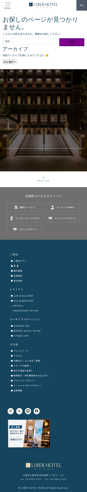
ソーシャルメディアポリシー (28, 385)
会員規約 (18, 275)
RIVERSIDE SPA (21, 325)
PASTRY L (19, 305)
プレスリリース (21, 350)
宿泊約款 (18, 280)
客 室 (16, 265)
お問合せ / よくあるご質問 (27, 360)
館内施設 (18, 270)
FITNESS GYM (21, 335)
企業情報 (18, 390)
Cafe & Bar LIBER (23, 295)
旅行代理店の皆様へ (23, 370)
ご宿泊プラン (20, 260)
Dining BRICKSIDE (24, 300)
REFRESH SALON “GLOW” (27, 330)
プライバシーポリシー (24, 380)
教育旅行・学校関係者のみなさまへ (31, 375)
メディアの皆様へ (22, 365)
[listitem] (24, 207)
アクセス (18, 355)
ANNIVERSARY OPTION (26, 310)
